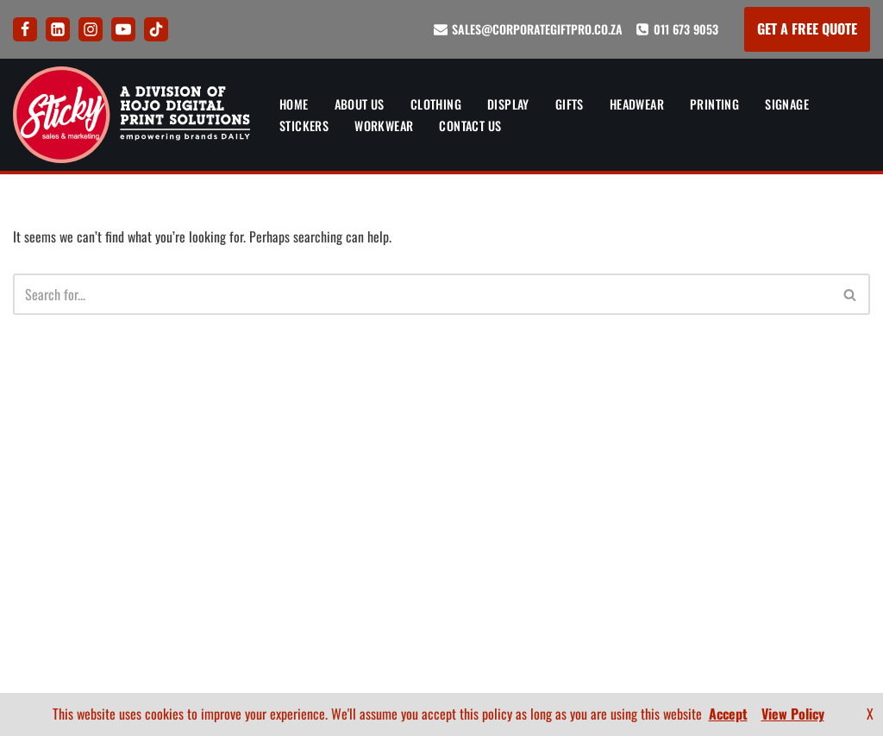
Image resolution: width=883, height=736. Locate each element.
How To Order (419, 472)
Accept (728, 713)
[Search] (422, 295)
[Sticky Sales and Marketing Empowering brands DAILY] (131, 114)
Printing (718, 104)
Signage (791, 104)
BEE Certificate (827, 542)
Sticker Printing (228, 604)
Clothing (437, 104)
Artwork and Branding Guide (419, 431)
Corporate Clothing (239, 450)
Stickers (304, 125)
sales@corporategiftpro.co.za (537, 29)
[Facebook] (25, 29)
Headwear (640, 104)
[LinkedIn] (58, 29)
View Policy (792, 713)
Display (510, 104)
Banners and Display (239, 420)
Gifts (572, 104)
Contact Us (472, 125)
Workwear (384, 125)
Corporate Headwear (242, 511)
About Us (360, 104)
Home (294, 104)
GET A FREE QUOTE (807, 28)
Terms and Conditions (419, 565)
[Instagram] (90, 29)
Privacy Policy (419, 534)
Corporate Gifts (228, 481)
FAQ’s (419, 503)
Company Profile (822, 573)
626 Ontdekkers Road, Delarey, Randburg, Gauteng (83, 570)
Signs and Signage (233, 573)
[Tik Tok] (156, 29)
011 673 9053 (686, 29)
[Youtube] (123, 29)
